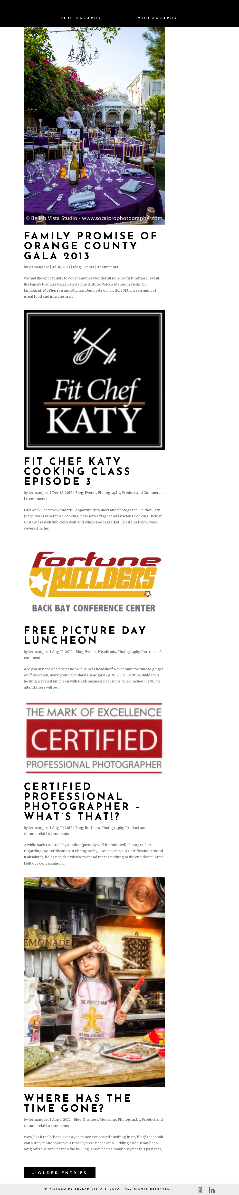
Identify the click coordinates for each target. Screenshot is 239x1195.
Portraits (148, 651)
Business (92, 827)
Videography (158, 18)
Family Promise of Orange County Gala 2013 (91, 247)
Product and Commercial (143, 492)
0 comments (107, 267)
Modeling (108, 1119)
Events (88, 267)
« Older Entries (59, 1173)
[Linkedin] (212, 1190)
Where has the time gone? (78, 1104)
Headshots (107, 651)
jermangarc (39, 267)
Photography (81, 18)
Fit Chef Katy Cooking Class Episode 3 (78, 472)
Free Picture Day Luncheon (85, 636)
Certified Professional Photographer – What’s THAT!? (83, 802)
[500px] (200, 1190)
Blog (77, 267)
